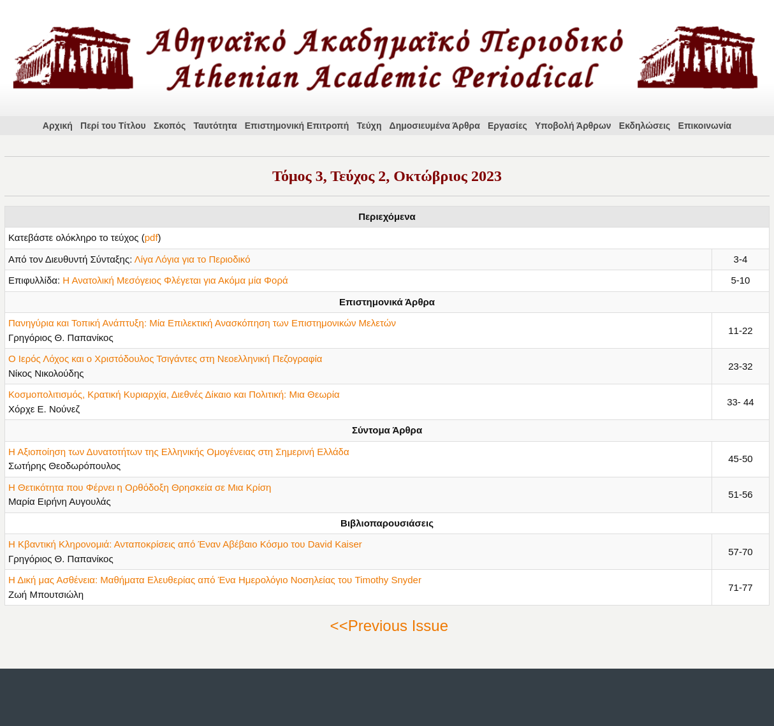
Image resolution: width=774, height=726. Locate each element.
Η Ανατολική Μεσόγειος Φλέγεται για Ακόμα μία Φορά (175, 280)
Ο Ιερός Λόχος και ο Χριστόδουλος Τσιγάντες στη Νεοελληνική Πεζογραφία (165, 358)
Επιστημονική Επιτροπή (297, 125)
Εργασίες (507, 125)
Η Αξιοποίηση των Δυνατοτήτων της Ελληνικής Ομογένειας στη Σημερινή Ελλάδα (178, 451)
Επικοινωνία (705, 125)
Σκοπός (170, 125)
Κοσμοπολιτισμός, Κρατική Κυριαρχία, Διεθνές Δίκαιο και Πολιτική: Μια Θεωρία (174, 394)
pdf (151, 237)
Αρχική (58, 125)
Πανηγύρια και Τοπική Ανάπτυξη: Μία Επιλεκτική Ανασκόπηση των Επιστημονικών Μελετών (202, 322)
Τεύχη (369, 125)
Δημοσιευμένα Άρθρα (435, 125)
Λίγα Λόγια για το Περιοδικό (193, 259)
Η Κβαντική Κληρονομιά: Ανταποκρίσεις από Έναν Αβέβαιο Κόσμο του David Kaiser (185, 544)
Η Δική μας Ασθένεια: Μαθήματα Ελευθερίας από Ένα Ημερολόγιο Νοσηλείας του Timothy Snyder (214, 579)
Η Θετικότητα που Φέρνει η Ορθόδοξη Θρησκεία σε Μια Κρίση (139, 487)
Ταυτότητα (215, 125)
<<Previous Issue (389, 625)
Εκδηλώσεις (645, 125)
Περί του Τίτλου (113, 125)
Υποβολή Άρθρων (573, 125)
